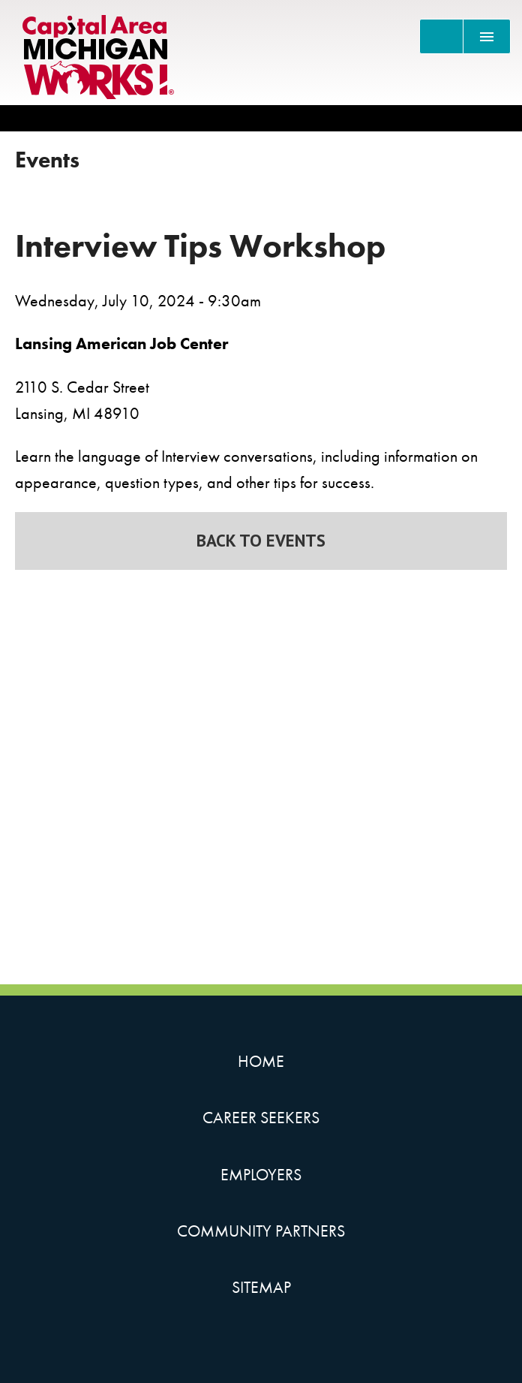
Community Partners (261, 1231)
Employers (261, 1175)
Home (261, 1061)
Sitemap (261, 1287)
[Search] (441, 36)
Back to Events (261, 540)
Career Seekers (261, 1117)
